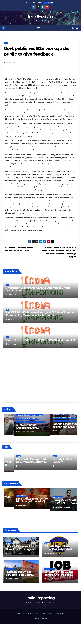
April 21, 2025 (13, 579)
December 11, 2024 (16, 431)
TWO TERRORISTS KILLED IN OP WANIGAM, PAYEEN (40, 340)
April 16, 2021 (50, 466)
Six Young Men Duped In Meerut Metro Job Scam (58, 574)
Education (9, 543)
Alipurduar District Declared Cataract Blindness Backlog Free (21, 427)
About (36, 619)
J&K (6, 43)
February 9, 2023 (52, 505)
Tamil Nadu (62, 418)
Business (10, 421)
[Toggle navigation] (39, 28)
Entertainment (12, 494)
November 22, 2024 (52, 432)
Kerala (54, 415)
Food (8, 458)
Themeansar (59, 613)
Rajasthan (46, 418)
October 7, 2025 (53, 553)
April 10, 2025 (52, 579)
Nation (60, 415)
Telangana (46, 422)
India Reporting (40, 16)
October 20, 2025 (15, 553)
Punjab (67, 415)
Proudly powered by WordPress (28, 613)
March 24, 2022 (15, 468)
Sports (54, 418)
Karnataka (46, 415)
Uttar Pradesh (50, 569)
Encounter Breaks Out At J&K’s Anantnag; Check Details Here (38, 289)
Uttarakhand (56, 422)
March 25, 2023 (15, 504)
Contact (44, 619)
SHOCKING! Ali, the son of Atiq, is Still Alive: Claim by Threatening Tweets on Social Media (40, 314)
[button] (73, 28)
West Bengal (67, 422)
